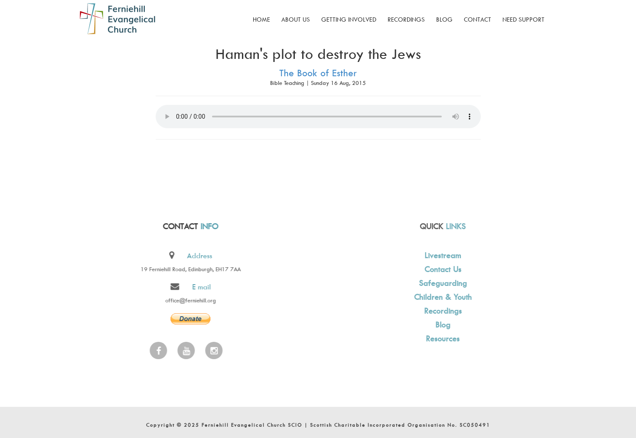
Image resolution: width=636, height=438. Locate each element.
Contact (477, 19)
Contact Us (441, 269)
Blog (444, 19)
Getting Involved (348, 19)
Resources (441, 339)
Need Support (523, 19)
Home (261, 19)
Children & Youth (441, 297)
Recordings (406, 19)
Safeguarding (441, 283)
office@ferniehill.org (189, 300)
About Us (295, 19)
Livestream (441, 255)
